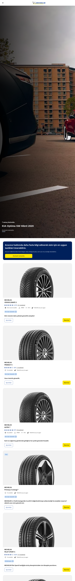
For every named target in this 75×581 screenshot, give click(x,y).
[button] (14, 305)
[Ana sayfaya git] (39, 2)
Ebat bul (66, 320)
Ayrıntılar (9, 320)
